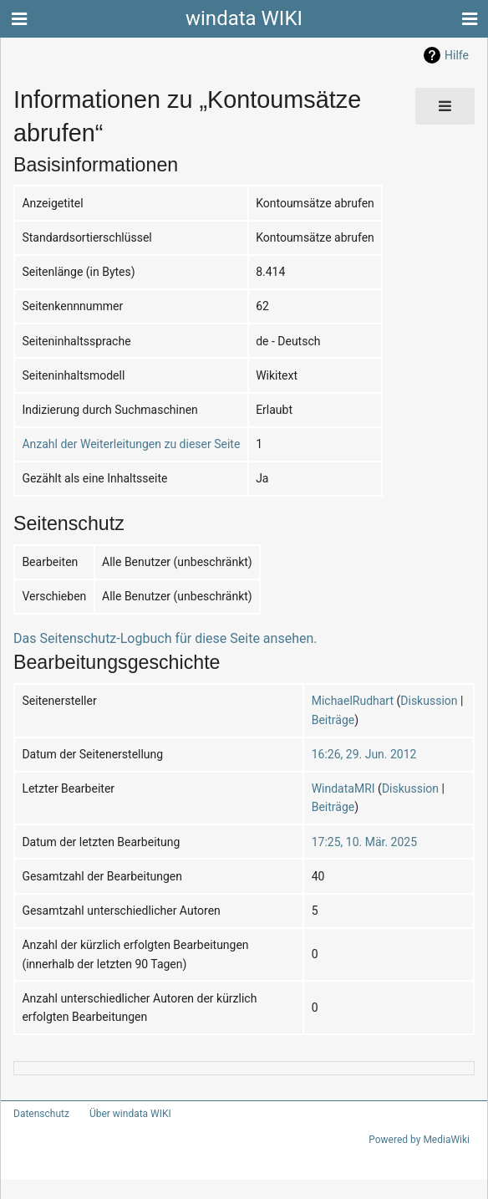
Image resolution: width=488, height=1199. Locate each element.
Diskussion (422, 700)
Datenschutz (38, 1114)
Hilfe (457, 55)
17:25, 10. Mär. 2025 (362, 841)
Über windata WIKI (123, 1114)
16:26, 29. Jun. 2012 (361, 753)
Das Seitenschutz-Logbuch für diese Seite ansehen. (150, 638)
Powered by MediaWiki (422, 1139)
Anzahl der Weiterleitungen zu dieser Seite (121, 443)
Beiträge (333, 719)
